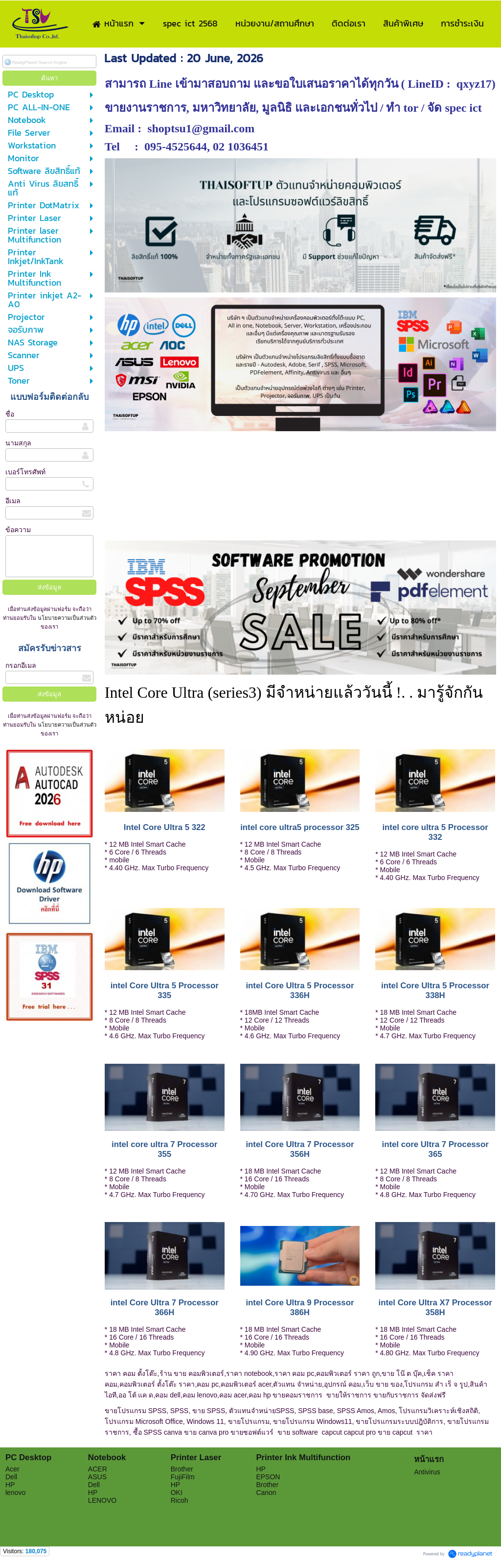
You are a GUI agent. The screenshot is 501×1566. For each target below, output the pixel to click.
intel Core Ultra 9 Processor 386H (300, 1307)
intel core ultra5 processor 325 (299, 827)
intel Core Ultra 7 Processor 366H (165, 1307)
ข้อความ (18, 530)
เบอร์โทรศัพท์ (25, 472)
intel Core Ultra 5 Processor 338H (435, 990)
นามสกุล (18, 443)
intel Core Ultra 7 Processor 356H (300, 1149)
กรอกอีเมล (20, 665)
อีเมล (13, 501)
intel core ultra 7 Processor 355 (164, 1149)
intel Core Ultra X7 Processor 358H (435, 1307)
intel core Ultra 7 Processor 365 (435, 1149)
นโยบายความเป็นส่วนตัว (66, 618)
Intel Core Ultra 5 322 (164, 827)
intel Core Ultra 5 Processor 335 (165, 990)
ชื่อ (9, 414)
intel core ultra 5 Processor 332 (435, 832)
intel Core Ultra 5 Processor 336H (300, 990)
